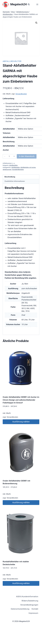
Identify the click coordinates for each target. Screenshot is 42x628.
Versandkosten (21, 94)
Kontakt (35, 609)
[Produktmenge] (9, 156)
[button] (36, 23)
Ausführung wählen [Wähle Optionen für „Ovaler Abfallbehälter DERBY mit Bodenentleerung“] (21, 502)
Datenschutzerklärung (20, 609)
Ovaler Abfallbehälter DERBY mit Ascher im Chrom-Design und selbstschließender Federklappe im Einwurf (21, 400)
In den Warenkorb (26, 156)
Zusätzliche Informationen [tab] (14, 181)
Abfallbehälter (12, 61)
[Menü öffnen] (37, 4)
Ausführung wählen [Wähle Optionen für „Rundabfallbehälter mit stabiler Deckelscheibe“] (21, 583)
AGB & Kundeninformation (27, 596)
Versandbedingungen (29, 605)
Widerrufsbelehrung (30, 601)
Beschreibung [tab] (9, 177)
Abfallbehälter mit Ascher (28, 167)
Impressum (33, 613)
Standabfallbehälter (18, 169)
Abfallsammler (7, 169)
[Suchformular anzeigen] (29, 4)
